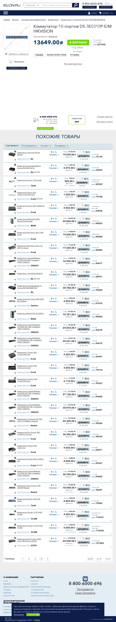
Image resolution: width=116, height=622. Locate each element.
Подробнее (19, 614)
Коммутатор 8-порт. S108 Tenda (29, 180)
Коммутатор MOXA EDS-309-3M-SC (30, 313)
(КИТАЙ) (35, 172)
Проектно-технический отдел (42, 596)
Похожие (53, 155)
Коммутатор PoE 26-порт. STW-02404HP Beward (29, 487)
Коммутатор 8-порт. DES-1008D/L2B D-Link (30, 207)
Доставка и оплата (105, 121)
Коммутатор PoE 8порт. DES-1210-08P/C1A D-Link (30, 247)
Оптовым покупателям (40, 593)
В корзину (78, 42)
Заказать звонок (89, 7)
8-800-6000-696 (92, 3)
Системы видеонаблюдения (33, 20)
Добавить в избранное (19, 54)
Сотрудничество (37, 590)
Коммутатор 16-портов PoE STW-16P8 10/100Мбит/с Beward (29, 420)
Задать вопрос (45, 128)
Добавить (83, 156)
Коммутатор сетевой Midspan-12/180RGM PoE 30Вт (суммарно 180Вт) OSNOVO (29, 340)
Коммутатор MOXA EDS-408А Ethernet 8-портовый (28, 220)
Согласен (33, 614)
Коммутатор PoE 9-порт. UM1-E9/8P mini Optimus (30, 300)
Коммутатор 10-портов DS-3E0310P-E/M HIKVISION (83, 20)
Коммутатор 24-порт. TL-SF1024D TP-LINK (29, 513)
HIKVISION (52, 36)
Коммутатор (53, 20)
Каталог (15, 20)
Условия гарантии (104, 117)
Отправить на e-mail (16, 68)
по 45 (99, 559)
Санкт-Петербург (85, 592)
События (34, 584)
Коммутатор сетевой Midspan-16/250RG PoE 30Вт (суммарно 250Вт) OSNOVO (29, 393)
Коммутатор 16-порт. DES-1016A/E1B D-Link (27, 353)
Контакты (7, 590)
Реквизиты (7, 584)
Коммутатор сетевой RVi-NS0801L (30, 273)
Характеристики (23, 159)
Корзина (106, 13)
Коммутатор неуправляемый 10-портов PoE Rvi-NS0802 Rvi (29, 287)
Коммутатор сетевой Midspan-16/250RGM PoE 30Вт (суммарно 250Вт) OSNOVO (29, 407)
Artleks (37, 620)
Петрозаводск (85, 589)
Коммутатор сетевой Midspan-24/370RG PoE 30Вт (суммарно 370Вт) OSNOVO (29, 473)
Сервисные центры (10, 609)
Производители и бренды (41, 587)
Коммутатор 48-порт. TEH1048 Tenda (28, 500)
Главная (6, 20)
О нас (5, 581)
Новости (34, 581)
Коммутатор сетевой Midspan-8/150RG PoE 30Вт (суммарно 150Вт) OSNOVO (29, 260)
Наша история (9, 596)
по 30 (90, 559)
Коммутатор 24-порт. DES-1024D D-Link (30, 460)
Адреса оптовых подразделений (16, 587)
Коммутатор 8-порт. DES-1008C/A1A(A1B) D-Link (26, 194)
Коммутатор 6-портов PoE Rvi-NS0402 (28, 154)
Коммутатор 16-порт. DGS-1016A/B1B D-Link (27, 380)
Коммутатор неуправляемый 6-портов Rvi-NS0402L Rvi (29, 167)
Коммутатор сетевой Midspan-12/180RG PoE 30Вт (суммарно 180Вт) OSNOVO (29, 327)
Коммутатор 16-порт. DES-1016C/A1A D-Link (27, 367)
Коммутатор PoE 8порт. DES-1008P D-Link (30, 233)
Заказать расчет (106, 7)
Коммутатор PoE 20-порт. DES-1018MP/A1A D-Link (28, 433)
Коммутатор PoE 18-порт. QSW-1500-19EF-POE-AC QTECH (29, 540)
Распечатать (19, 61)
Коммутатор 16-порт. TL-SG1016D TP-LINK (30, 527)
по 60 (108, 559)
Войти (94, 13)
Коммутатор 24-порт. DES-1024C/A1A (27, 447)
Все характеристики (73, 64)
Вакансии (7, 593)
